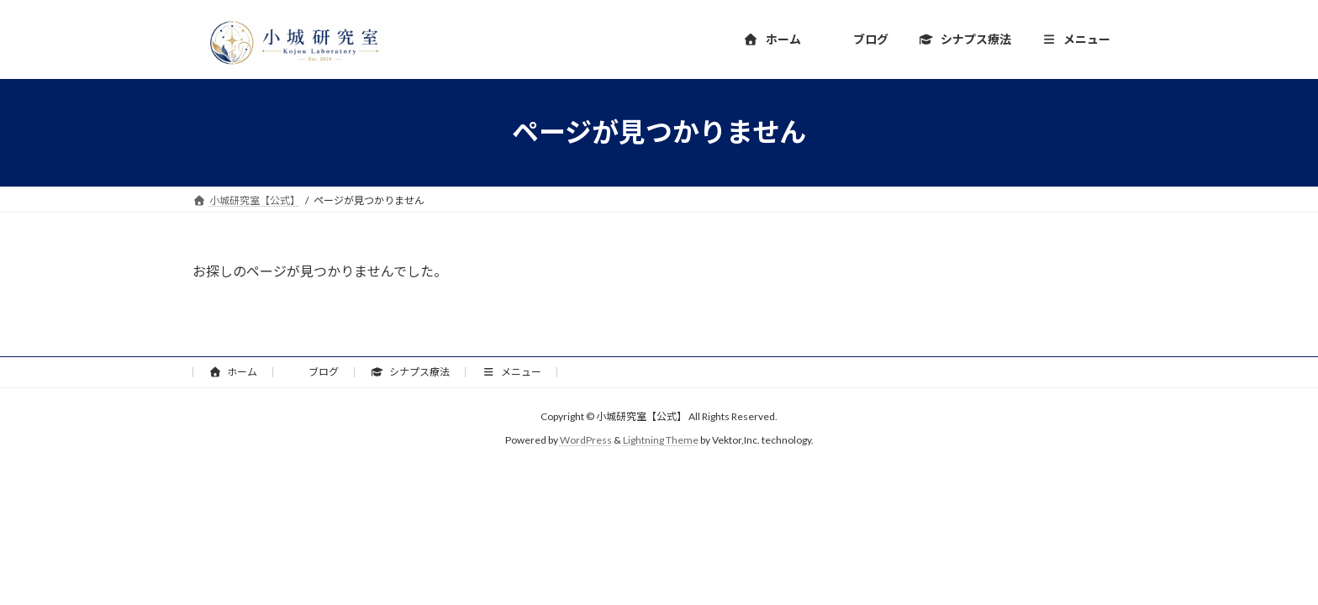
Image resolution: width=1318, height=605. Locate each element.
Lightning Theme (661, 440)
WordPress (586, 440)
